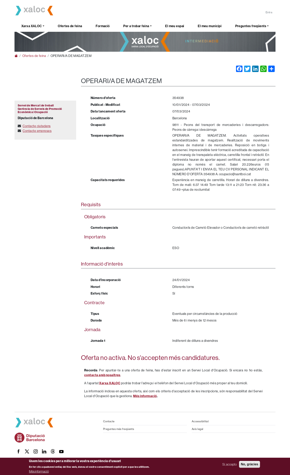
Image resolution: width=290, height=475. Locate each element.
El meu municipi (210, 26)
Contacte (109, 421)
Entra (269, 12)
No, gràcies (249, 464)
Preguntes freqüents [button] (250, 26)
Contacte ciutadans (37, 126)
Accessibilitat (200, 421)
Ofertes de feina (70, 26)
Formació (103, 26)
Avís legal (197, 429)
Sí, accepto (229, 464)
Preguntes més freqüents (118, 429)
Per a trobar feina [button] (136, 26)
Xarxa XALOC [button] (31, 26)
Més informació (39, 471)
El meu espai (174, 26)
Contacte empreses (37, 131)
